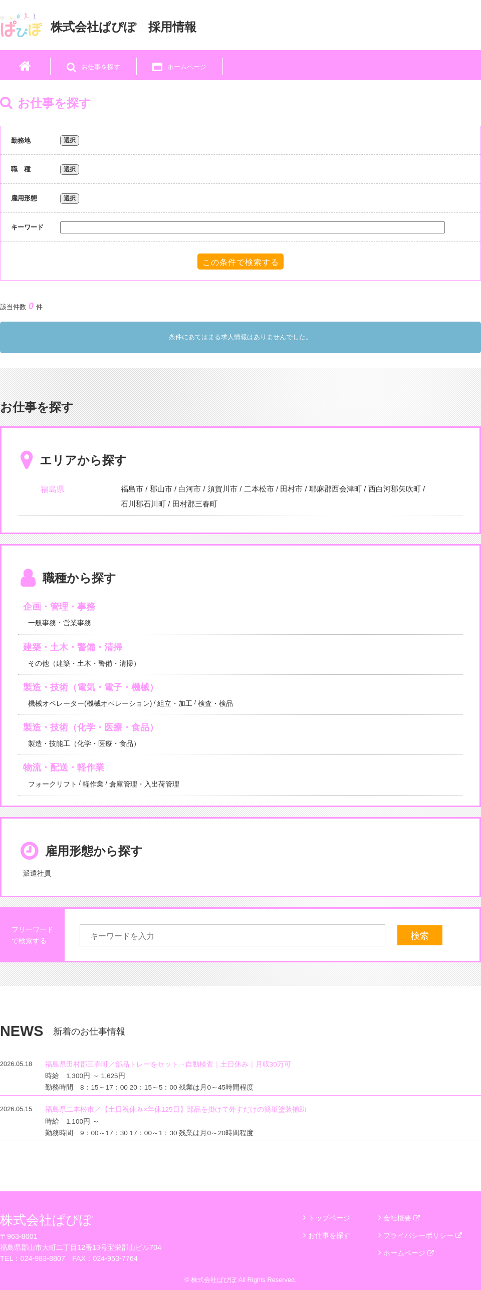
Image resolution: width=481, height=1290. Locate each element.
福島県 (53, 489)
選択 (70, 140)
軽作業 (93, 784)
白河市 (189, 488)
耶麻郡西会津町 (335, 488)
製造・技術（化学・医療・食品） (90, 727)
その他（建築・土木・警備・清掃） (84, 663)
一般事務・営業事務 (59, 623)
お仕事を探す (329, 1235)
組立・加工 (174, 703)
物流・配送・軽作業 (63, 767)
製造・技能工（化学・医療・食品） (84, 743)
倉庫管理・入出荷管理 (144, 784)
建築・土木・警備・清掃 (72, 647)
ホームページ (408, 1253)
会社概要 (401, 1218)
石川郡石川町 (143, 503)
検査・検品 (215, 703)
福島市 (132, 488)
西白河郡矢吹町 (394, 488)
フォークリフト (52, 784)
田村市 (291, 488)
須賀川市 (222, 488)
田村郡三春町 (194, 503)
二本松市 (259, 488)
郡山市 (161, 488)
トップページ (329, 1218)
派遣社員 (37, 873)
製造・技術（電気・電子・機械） (90, 687)
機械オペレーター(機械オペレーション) (90, 703)
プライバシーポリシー (422, 1235)
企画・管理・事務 (59, 607)
